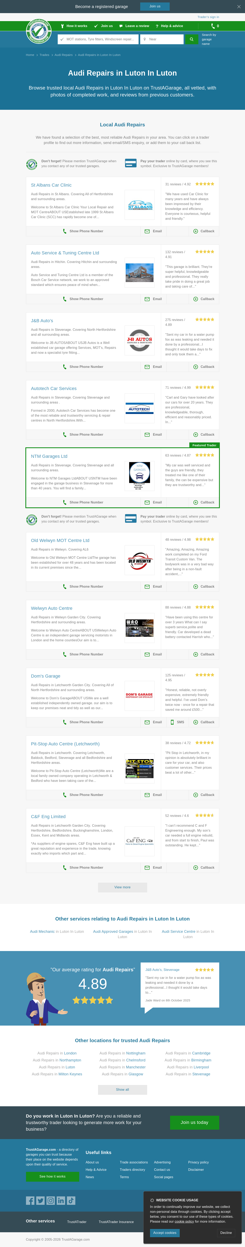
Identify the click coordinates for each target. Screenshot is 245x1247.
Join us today (194, 1122)
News (90, 1177)
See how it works (52, 1176)
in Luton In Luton (57, 932)
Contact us (162, 1169)
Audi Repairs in (57, 1053)
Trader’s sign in (208, 17)
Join (155, 6)
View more (122, 887)
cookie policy (184, 1221)
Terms (124, 1177)
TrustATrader (76, 1222)
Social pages (163, 1177)
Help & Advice (96, 1169)
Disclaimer (196, 1169)
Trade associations (134, 1162)
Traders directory (132, 1169)
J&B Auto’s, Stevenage (163, 970)
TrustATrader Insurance (116, 1222)
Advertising (162, 1162)
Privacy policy (198, 1162)
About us (92, 1162)
